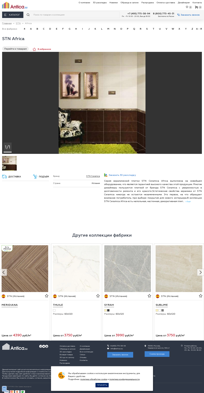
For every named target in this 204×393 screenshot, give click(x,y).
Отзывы (83, 357)
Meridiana (10, 305)
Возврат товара (66, 355)
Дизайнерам (184, 2)
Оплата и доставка (166, 2)
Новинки (113, 2)
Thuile (58, 305)
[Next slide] (200, 272)
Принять (102, 385)
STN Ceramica (93, 176)
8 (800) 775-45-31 (163, 13)
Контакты (197, 2)
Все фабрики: (9, 28)
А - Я (199, 28)
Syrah (109, 305)
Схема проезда (157, 354)
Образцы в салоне (130, 2)
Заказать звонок (188, 14)
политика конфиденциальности (124, 379)
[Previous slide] (3, 272)
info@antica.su (116, 349)
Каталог (12, 14)
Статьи (82, 355)
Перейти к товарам (15, 48)
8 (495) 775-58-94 (118, 346)
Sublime (162, 305)
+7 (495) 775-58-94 (139, 13)
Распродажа (147, 2)
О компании (84, 2)
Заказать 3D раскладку (120, 175)
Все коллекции (86, 352)
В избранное (42, 49)
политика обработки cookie (93, 379)
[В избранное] (46, 296)
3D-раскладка (100, 2)
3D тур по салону (67, 357)
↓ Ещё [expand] (187, 201)
